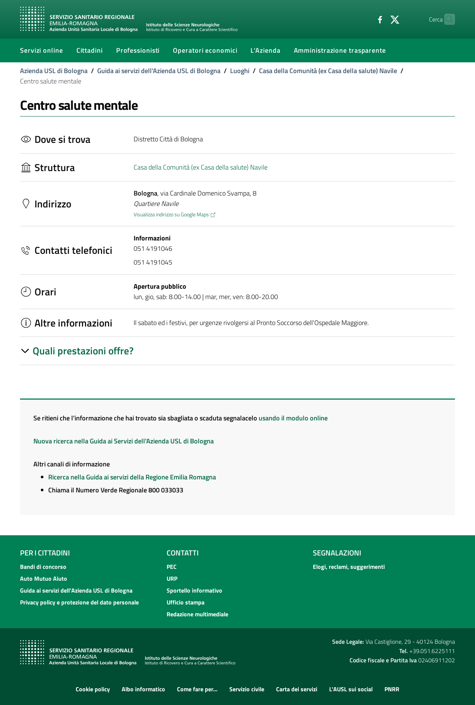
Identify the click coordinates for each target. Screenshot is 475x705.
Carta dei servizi (296, 689)
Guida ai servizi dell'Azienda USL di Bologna (158, 71)
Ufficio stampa (185, 602)
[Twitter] (380, 18)
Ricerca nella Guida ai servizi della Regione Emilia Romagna (132, 477)
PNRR (391, 689)
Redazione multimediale (197, 614)
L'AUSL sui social (351, 689)
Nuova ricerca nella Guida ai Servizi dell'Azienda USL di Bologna (123, 441)
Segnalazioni (337, 552)
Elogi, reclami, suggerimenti (349, 566)
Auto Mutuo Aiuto (43, 578)
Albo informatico (143, 689)
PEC (172, 566)
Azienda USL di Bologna (54, 71)
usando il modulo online (293, 418)
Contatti (183, 552)
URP (172, 578)
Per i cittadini (45, 552)
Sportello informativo (194, 590)
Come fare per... (197, 689)
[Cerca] (446, 19)
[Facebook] (365, 18)
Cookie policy (93, 689)
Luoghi (239, 71)
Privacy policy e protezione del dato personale (79, 602)
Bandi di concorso (43, 566)
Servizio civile (246, 689)
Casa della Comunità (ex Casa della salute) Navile (328, 71)
